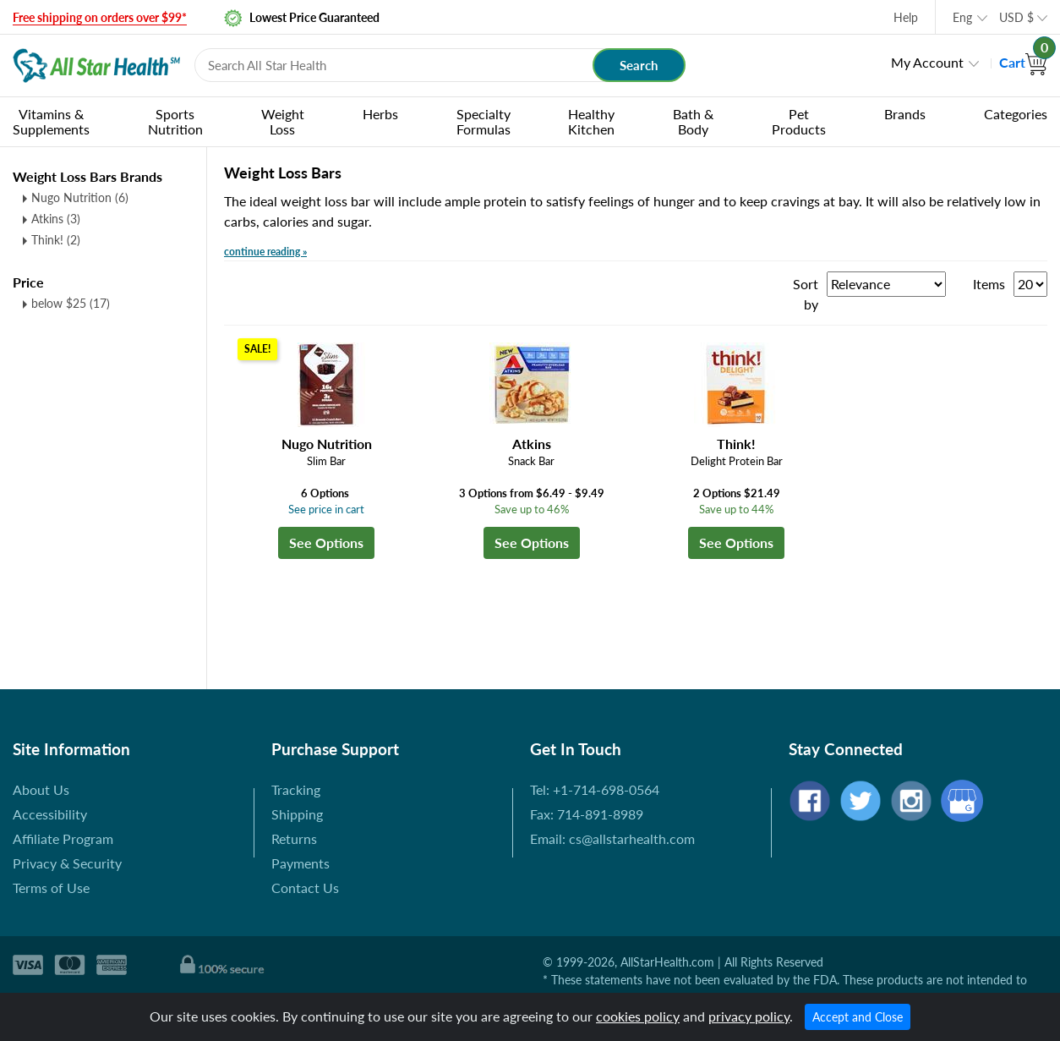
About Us (41, 789)
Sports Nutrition (175, 121)
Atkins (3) (55, 218)
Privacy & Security (67, 863)
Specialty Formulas (483, 121)
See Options (326, 542)
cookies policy (638, 1016)
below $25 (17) (70, 303)
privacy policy (749, 1016)
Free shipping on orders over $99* (100, 17)
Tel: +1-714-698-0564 (594, 789)
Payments (300, 863)
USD (1016, 17)
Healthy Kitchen (591, 121)
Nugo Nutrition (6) (79, 197)
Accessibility (50, 814)
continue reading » (265, 251)
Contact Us (305, 887)
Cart (1023, 62)
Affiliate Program (63, 838)
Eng (962, 17)
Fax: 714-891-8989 (586, 814)
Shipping (297, 814)
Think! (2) (55, 240)
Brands (905, 114)
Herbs (380, 114)
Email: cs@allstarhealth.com (612, 838)
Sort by (805, 294)
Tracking (295, 789)
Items (989, 284)
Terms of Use (51, 887)
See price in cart (326, 509)
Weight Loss (282, 121)
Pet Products (799, 121)
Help (905, 17)
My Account (927, 62)
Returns (294, 838)
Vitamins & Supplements (51, 121)
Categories (1015, 114)
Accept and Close (857, 1017)
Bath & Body (693, 121)
